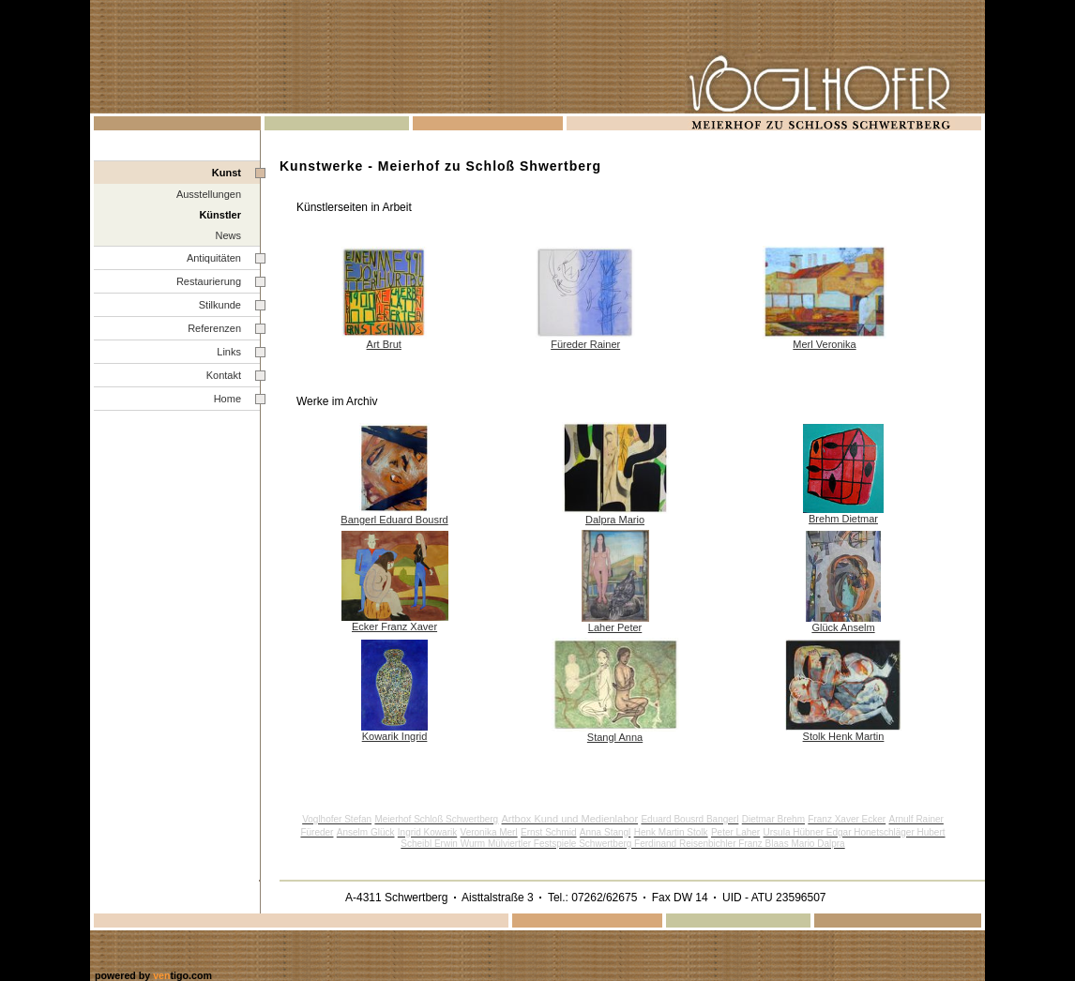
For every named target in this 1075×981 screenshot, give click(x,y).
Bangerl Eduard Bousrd (394, 519)
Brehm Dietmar (843, 518)
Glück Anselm (842, 627)
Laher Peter (615, 627)
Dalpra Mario (614, 519)
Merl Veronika (824, 344)
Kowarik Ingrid (395, 736)
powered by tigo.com (153, 975)
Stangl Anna (615, 737)
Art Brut (384, 344)
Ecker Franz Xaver (394, 626)
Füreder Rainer (585, 344)
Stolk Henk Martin (844, 736)
